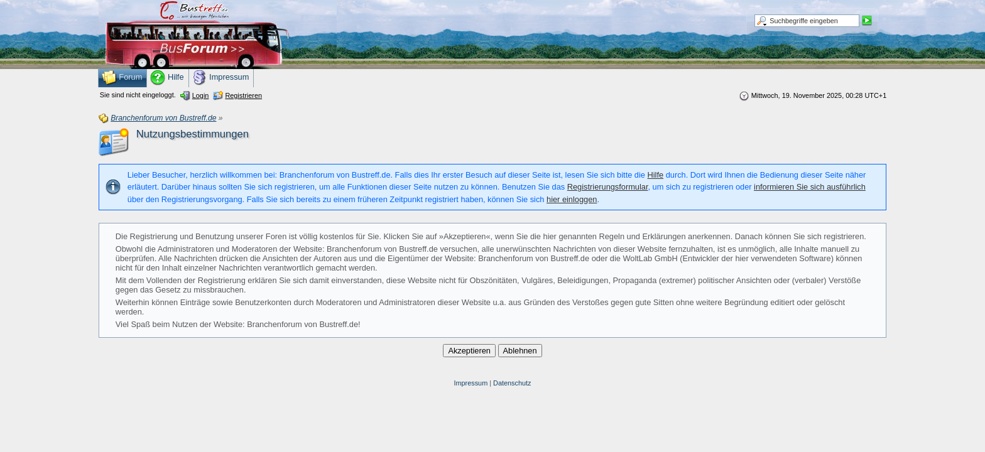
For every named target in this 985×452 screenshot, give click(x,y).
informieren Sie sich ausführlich (810, 186)
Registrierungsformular (607, 186)
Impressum (470, 383)
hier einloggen (572, 199)
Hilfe (656, 175)
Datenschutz (512, 383)
